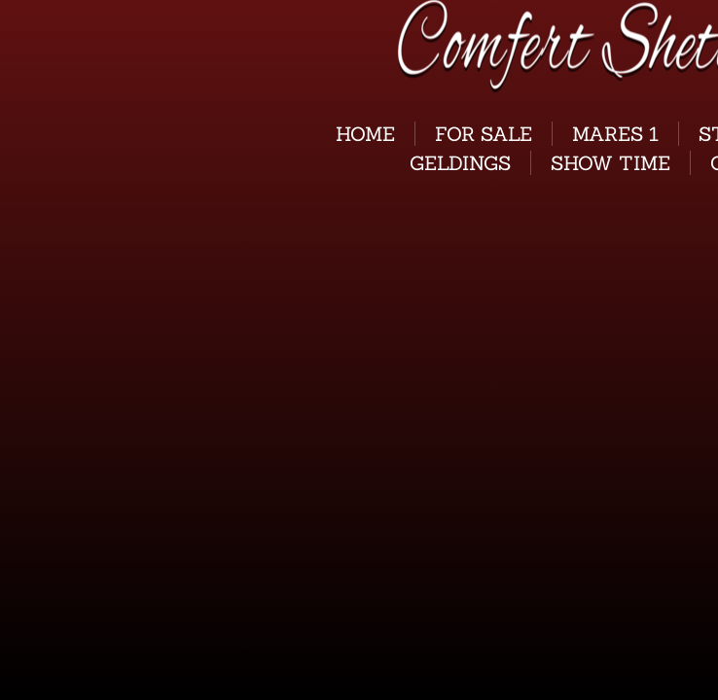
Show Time (610, 163)
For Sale (483, 134)
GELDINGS (460, 163)
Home (365, 134)
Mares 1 (615, 134)
